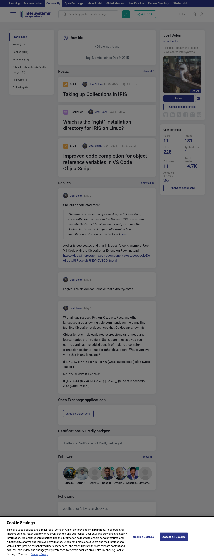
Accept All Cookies (174, 542)
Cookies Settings (143, 542)
